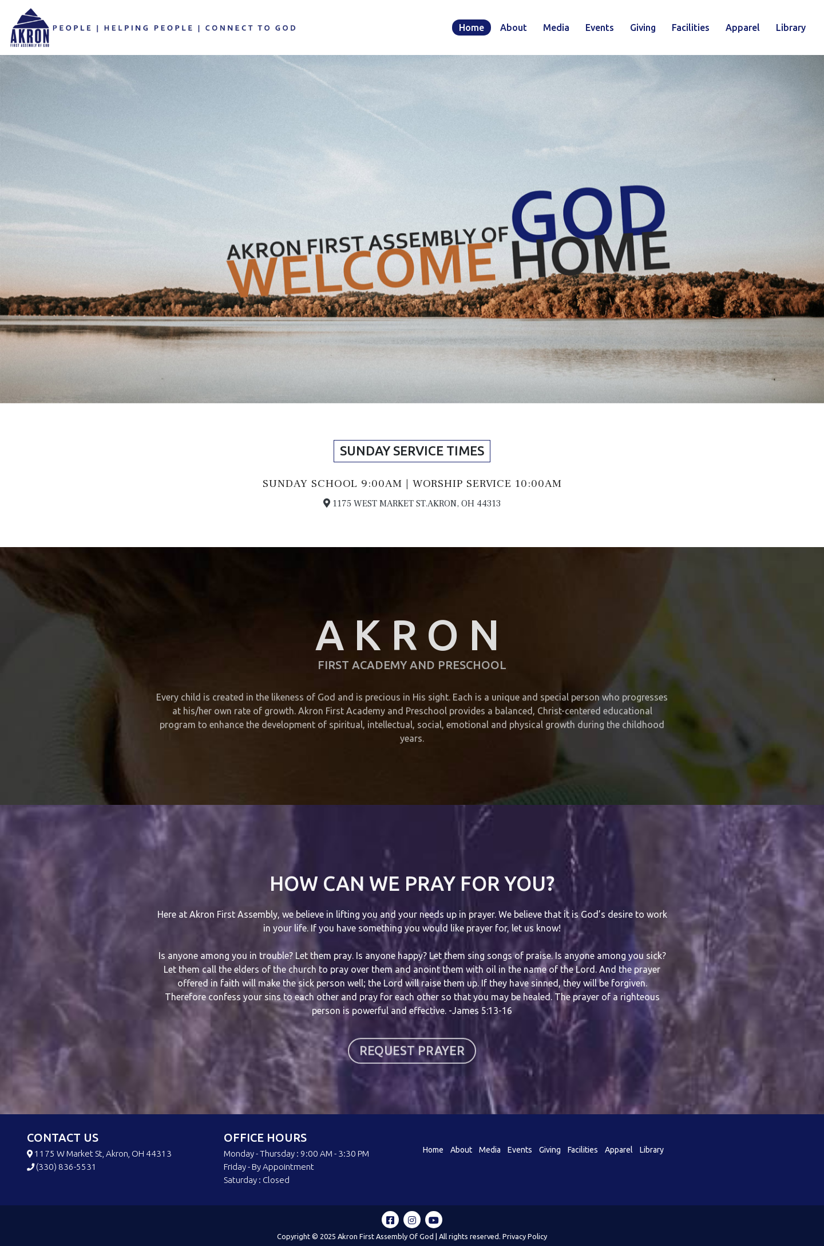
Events (599, 27)
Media (556, 27)
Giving (643, 27)
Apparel (743, 27)
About (513, 27)
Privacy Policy (524, 1236)
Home (471, 27)
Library (791, 27)
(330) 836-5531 (66, 1167)
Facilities (691, 27)
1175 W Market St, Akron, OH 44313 (103, 1153)
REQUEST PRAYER (412, 1099)
